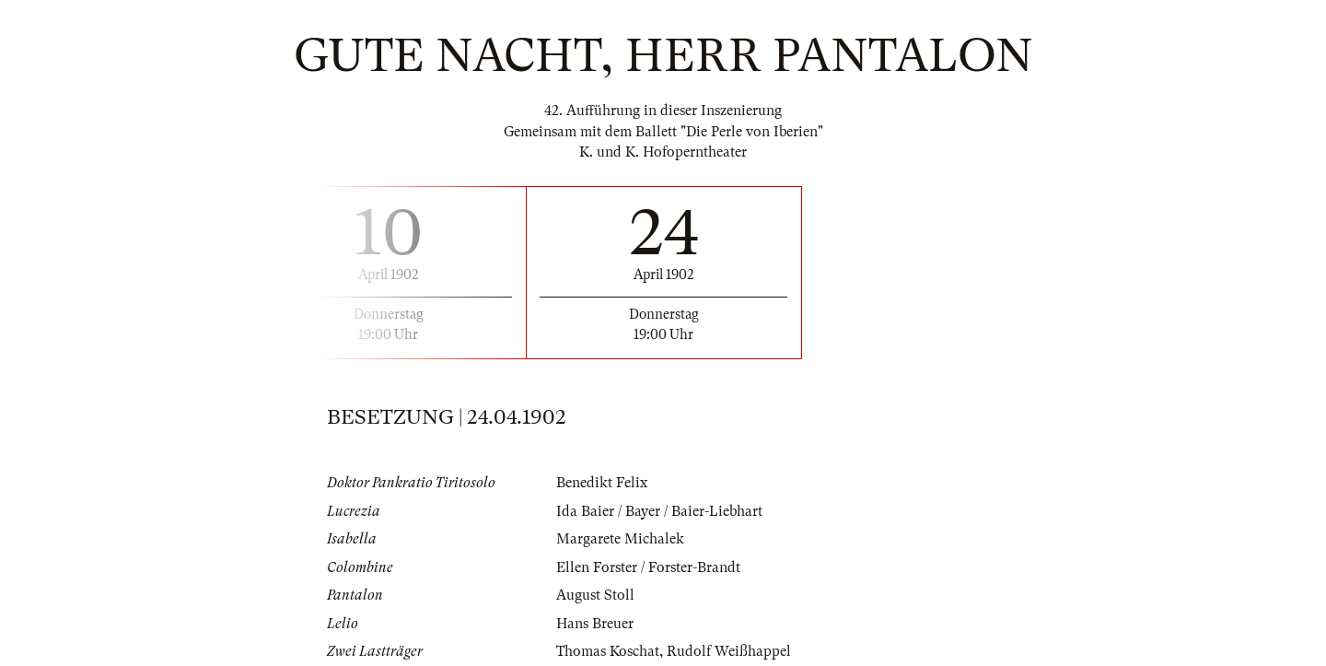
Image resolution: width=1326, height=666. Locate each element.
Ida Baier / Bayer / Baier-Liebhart (659, 511)
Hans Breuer (595, 623)
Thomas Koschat (607, 651)
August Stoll (595, 595)
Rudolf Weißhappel (729, 651)
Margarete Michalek (620, 539)
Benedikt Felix (601, 482)
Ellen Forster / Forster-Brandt (648, 567)
